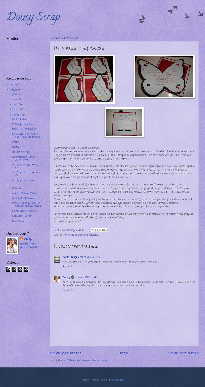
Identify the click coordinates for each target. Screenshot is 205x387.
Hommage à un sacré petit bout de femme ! (26, 135)
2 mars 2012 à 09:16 (89, 257)
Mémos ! (17, 188)
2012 (12, 89)
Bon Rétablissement (24, 198)
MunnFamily (69, 257)
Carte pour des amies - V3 (26, 166)
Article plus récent (65, 353)
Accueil (124, 353)
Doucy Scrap (33, 17)
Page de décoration (24, 129)
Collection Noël (21, 152)
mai (15, 99)
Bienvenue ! (19, 221)
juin (15, 94)
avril (16, 104)
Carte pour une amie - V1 (26, 182)
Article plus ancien (183, 353)
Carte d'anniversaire (24, 211)
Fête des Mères (22, 216)
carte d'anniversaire (24, 193)
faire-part (70, 235)
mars (16, 109)
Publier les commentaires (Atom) (87, 360)
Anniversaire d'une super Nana (23, 158)
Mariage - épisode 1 (24, 124)
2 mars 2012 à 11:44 (86, 277)
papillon (94, 235)
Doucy (66, 277)
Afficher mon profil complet (28, 245)
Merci (15, 142)
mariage (83, 235)
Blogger (119, 380)
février (17, 115)
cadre (16, 147)
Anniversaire (20, 119)
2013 (12, 84)
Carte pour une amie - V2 (26, 174)
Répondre (68, 266)
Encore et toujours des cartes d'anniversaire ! (27, 204)
